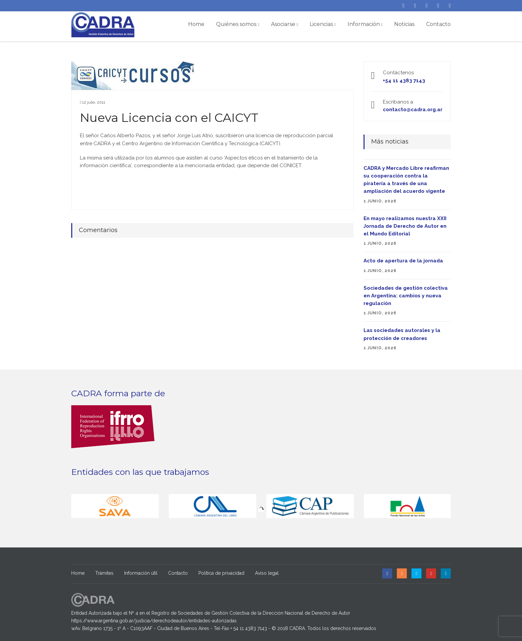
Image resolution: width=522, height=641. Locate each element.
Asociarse (284, 24)
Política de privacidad (221, 573)
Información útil (140, 573)
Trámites (104, 573)
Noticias (404, 24)
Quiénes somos (237, 24)
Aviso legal (267, 573)
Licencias (323, 24)
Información (365, 24)
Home (196, 24)
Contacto (438, 24)
